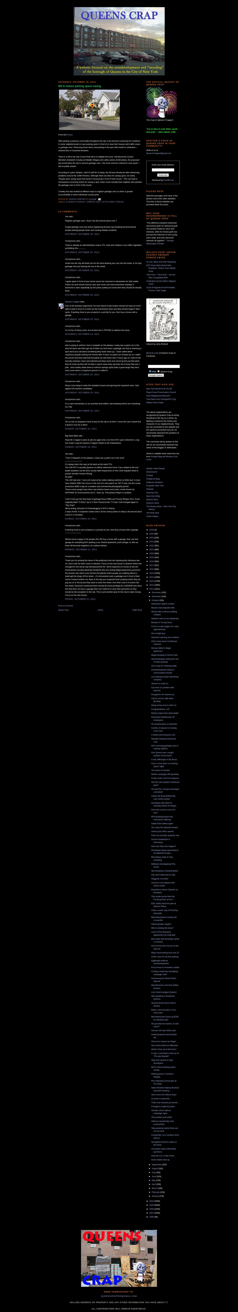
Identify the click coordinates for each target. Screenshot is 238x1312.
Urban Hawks (152, 516)
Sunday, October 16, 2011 (81, 429)
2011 (151, 589)
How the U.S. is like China (162, 1156)
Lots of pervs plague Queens (163, 992)
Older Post (137, 610)
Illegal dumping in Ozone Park (164, 655)
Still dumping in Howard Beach (164, 871)
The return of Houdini (160, 770)
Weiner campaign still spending (164, 774)
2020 (151, 553)
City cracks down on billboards (164, 1045)
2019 (151, 557)
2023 (151, 541)
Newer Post (63, 610)
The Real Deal (152, 513)
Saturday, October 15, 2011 (82, 234)
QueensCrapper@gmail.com (158, 153)
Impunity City (152, 492)
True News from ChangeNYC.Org (161, 399)
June (154, 1176)
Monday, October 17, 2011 (81, 549)
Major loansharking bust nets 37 (165, 953)
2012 (151, 585)
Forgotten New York (155, 485)
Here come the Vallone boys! (163, 1094)
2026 (151, 530)
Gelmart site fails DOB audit (163, 1030)
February (156, 1192)
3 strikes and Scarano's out (163, 735)
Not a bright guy (158, 633)
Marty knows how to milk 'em (163, 705)
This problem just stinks (161, 1117)
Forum (70, 135)
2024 (151, 538)
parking (120, 202)
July (154, 1172)
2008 (151, 1209)
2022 (151, 545)
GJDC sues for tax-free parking (164, 956)
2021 (151, 549)
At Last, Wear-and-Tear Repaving (161, 262)
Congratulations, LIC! (160, 709)
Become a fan (152, 353)
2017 (151, 565)
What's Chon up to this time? (163, 1049)
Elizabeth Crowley (75, 202)
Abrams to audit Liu (159, 683)
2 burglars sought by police (163, 1106)
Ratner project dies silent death (164, 713)
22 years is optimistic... (161, 1098)
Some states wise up (160, 1160)
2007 (151, 1213)
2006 (151, 1217)
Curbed (149, 475)
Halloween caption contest (162, 604)
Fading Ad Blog (153, 479)
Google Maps (157, 456)
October (155, 600)
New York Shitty (153, 496)
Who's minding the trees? (162, 928)
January (155, 1196)
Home (100, 610)
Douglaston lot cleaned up (162, 694)
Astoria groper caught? (161, 924)
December (157, 592)
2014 (151, 577)
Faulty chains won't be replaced (165, 778)
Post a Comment (65, 606)
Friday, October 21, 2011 (80, 599)
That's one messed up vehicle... (165, 1102)
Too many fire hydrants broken (164, 827)
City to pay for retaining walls (163, 666)
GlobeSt (149, 489)
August (155, 1168)
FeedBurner (169, 180)
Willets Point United (154, 402)
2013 (151, 581)
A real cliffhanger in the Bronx (164, 759)
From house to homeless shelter (165, 967)
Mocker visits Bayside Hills (162, 608)
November (157, 596)
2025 (151, 534)
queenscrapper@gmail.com (119, 1296)
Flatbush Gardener (154, 482)
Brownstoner (151, 472)
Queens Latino (152, 503)
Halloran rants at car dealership (165, 618)
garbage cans (93, 202)
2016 (151, 569)
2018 (151, 561)
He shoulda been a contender (164, 724)
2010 (151, 1201)
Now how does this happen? (163, 846)
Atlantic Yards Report (155, 468)
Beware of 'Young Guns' (161, 622)
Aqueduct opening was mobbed (165, 637)
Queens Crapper (77, 199)
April (154, 1184)
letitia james (108, 202)
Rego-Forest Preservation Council (161, 392)
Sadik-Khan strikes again (162, 823)
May (154, 1180)
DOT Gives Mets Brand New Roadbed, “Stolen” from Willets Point (160, 268)
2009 (151, 1205)
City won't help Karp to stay (163, 875)
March (155, 1188)
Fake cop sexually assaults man (165, 835)
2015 (151, 573)
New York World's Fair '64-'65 (159, 389)
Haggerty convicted (159, 879)
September (157, 1164)
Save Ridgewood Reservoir (158, 396)
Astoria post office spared (162, 831)
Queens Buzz (152, 499)
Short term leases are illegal (163, 1041)
